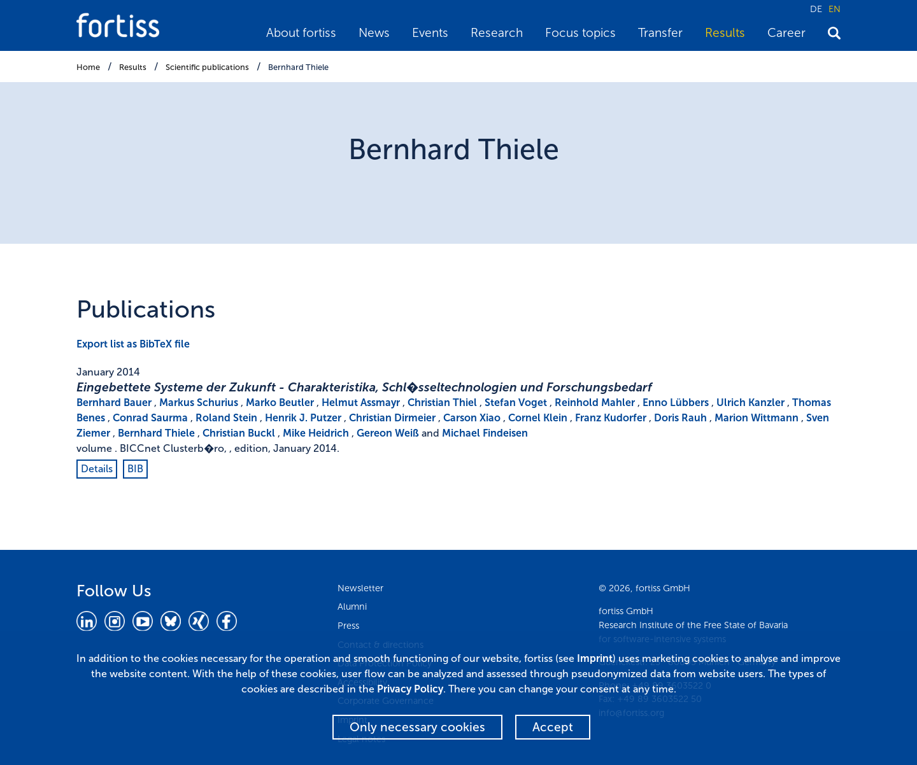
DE (816, 9)
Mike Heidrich (316, 433)
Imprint (595, 658)
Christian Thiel (442, 403)
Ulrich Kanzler (750, 403)
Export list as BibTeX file (133, 344)
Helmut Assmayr (361, 403)
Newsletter (360, 588)
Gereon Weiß (388, 433)
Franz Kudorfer (610, 418)
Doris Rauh (680, 418)
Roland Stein (226, 418)
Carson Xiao (472, 418)
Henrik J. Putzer (303, 418)
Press (348, 625)
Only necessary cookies (417, 727)
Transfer (660, 32)
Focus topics (580, 32)
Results (725, 32)
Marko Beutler (280, 403)
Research (497, 32)
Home (88, 67)
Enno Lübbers (676, 403)
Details (97, 469)
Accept (552, 727)
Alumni (352, 606)
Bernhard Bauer (114, 403)
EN (834, 9)
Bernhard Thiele (298, 67)
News (374, 32)
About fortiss (301, 32)
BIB (135, 469)
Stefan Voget (516, 403)
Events (430, 32)
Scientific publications (207, 67)
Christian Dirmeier (392, 418)
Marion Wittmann (756, 418)
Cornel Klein (537, 418)
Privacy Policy (410, 689)
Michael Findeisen (485, 433)
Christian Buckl (239, 433)
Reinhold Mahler (595, 403)
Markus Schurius (198, 403)
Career (786, 32)
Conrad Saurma (150, 418)
